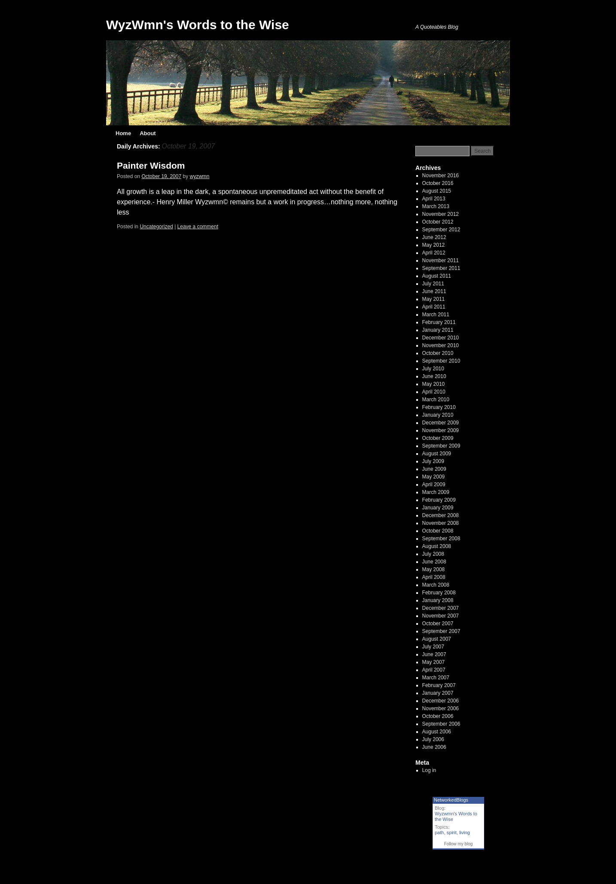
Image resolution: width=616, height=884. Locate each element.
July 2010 (433, 369)
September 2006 (441, 724)
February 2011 (439, 322)
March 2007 (435, 678)
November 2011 (440, 260)
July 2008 (433, 554)
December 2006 (440, 701)
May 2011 (433, 299)
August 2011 (436, 276)
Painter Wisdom (151, 165)
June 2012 (434, 237)
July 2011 (433, 284)
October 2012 (438, 222)
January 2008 (438, 600)
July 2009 (433, 461)
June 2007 (434, 654)
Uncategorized (156, 227)
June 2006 (434, 747)
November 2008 (440, 523)
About (148, 133)
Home (123, 133)
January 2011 (438, 330)
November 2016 (440, 176)
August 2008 (436, 546)
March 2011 (435, 315)
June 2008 (434, 562)
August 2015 (436, 191)
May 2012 (433, 245)
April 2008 (433, 577)
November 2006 (440, 708)
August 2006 (436, 732)
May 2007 (433, 662)
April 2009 (433, 484)
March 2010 (435, 400)
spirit (452, 832)
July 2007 (433, 647)
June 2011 (434, 291)
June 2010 (434, 376)
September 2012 (441, 230)
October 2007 (438, 624)
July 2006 (433, 739)
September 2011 (441, 268)
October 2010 (438, 353)
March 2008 (435, 585)
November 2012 (440, 214)
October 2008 (438, 531)
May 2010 (433, 384)
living (464, 832)
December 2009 (440, 423)
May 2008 (433, 569)
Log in (429, 770)
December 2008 (440, 515)
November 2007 (440, 616)
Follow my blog (458, 844)
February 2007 (439, 685)
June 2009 (434, 469)
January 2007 (438, 693)
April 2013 (433, 199)
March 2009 (435, 492)
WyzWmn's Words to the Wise (197, 25)
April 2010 (433, 392)
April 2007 (433, 670)
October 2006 (438, 716)
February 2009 (439, 500)
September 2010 (441, 361)
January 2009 (438, 508)
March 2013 (435, 206)
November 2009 (440, 430)
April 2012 (433, 253)
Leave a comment (197, 227)
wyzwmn (200, 176)
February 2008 (439, 593)
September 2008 (441, 539)
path (439, 832)
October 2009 (438, 438)
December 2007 (440, 608)
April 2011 (433, 307)
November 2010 (440, 345)
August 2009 (436, 454)
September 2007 (441, 631)
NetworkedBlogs (451, 799)
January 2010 (438, 415)
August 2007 (436, 639)
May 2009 (433, 477)
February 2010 (439, 407)
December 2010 (440, 338)
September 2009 (441, 446)
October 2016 (438, 183)
